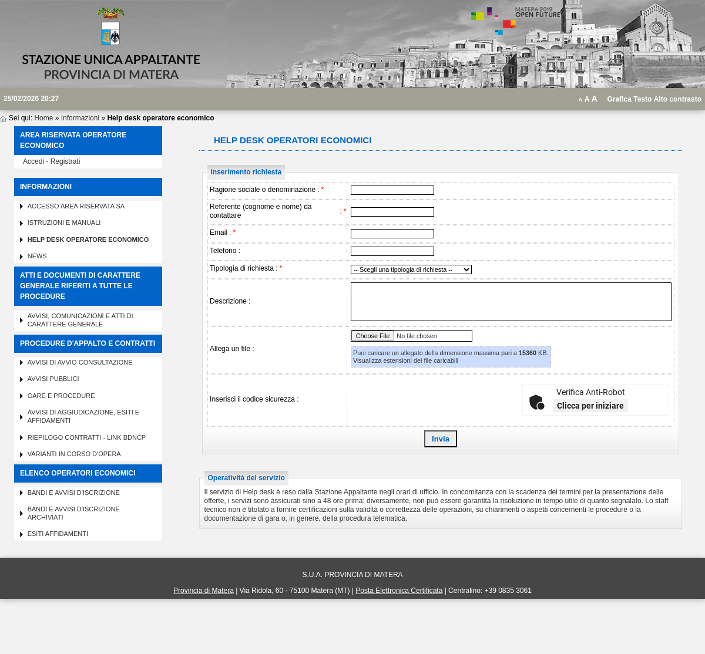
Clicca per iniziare (590, 405)
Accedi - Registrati (51, 161)
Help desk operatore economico (88, 239)
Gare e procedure (61, 395)
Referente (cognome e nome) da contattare (260, 211)
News (37, 255)
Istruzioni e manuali (64, 222)
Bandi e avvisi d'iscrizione (74, 492)
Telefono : (225, 251)
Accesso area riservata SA (76, 206)
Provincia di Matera (203, 590)
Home (43, 118)
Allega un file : (232, 349)
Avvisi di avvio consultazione (80, 362)
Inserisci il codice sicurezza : (254, 399)
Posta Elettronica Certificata (398, 590)
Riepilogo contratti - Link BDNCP (87, 437)
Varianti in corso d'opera (74, 453)
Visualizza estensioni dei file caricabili (405, 360)
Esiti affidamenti (58, 533)
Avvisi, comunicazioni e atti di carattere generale (80, 320)
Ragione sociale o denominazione (262, 190)
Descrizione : (230, 301)
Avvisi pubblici (53, 378)
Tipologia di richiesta (242, 268)
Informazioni (80, 118)
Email (218, 232)
